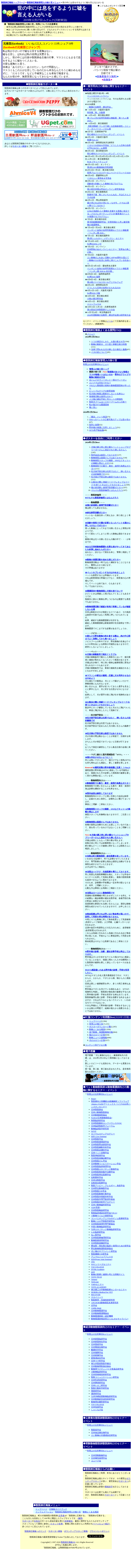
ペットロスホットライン (98, 96)
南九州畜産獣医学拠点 (101, 1363)
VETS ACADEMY (98, 1287)
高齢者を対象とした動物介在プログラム (105, 183)
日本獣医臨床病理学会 (101, 1166)
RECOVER (95, 1294)
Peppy (93, 1099)
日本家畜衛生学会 (99, 1341)
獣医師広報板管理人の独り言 (68, 1512)
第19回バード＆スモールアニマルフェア (105, 282)
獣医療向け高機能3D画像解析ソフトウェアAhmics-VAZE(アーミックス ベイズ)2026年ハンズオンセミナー (110, 1104)
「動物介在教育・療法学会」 (100, 107)
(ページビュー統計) (101, 1524)
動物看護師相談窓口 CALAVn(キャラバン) (109, 1319)
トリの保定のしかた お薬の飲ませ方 (108, 341)
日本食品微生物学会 (100, 1432)
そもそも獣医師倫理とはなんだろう (107, 490)
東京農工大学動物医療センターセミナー (109, 1289)
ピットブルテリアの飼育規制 (102, 391)
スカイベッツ (97, 1297)
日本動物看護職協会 (100, 1313)
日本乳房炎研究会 (99, 1380)
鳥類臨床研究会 (98, 1120)
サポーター (124, 1481)
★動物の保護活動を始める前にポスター (103, 559)
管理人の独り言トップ (99, 369)
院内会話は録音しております (104, 455)
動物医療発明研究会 (100, 1240)
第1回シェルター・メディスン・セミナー (105, 238)
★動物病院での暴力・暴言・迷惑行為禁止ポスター (107, 783)
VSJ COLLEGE (97, 1267)
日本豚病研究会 (98, 1382)
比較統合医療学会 (99, 1183)
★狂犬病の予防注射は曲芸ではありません (104, 733)
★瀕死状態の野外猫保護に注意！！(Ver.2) (111, 767)
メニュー (91, 334)
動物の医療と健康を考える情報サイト (108, 1274)
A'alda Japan (96, 1308)
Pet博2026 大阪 (93, 293)
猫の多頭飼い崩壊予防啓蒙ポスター (107, 487)
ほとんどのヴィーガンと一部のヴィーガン (108, 380)
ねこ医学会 (96, 1235)
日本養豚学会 (97, 1352)
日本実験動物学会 (99, 1455)
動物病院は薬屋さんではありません (107, 458)
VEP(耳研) (95, 1207)
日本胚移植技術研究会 (101, 1374)
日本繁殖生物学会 (99, 1347)
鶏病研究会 (96, 1391)
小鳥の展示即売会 (95, 298)
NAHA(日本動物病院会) (101, 1118)
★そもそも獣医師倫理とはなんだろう (101, 498)
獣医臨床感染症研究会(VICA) (104, 1213)
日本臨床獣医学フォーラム (103, 1126)
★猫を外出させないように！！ (99, 757)
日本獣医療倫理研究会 (101, 1237)
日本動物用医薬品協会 (101, 1366)
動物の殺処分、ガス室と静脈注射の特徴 (109, 344)
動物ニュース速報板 (98, 1037)
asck (93, 1272)
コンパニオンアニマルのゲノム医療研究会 (110, 1218)
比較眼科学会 (97, 1177)
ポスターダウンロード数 (100, 1026)
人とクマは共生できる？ (100, 383)
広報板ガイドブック (58, 1509)
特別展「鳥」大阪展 (96, 112)
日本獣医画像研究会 (100, 1243)
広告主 (37, 1521)
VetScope (95, 1282)
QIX (93, 1262)
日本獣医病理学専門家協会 (103, 1224)
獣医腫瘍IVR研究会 (99, 1254)
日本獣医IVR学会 (98, 1191)
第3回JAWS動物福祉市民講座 (100, 167)
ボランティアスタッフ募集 (76, 1531)
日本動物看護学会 (99, 1310)
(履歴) (80, 1518)
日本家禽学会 (97, 1355)
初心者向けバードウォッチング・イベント (106, 134)
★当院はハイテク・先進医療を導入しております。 (107, 872)
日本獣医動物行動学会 (101, 1194)
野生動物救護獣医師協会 (102, 1248)
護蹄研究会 (96, 1393)
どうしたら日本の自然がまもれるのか (104, 288)
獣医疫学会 (96, 1430)
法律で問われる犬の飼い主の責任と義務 (109, 349)
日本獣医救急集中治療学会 (103, 1172)
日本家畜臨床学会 (99, 1339)
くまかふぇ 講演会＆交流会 (99, 178)
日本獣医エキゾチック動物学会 (105, 1169)
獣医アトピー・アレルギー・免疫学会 (108, 1185)
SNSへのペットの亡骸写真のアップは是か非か (109, 419)
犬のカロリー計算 (97, 1040)
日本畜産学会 (97, 1344)
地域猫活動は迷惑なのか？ (101, 396)
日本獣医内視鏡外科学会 (102, 1196)
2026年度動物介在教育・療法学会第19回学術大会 (109, 315)
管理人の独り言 (96, 1024)
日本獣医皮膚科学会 (100, 1150)
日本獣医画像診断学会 (101, 1158)
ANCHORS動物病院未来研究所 (104, 1303)
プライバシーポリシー (100, 1531)
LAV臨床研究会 (98, 1232)
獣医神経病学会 (98, 1155)
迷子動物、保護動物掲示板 (101, 1032)
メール (110, 321)
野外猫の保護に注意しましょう (103, 427)
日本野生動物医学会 (100, 1188)
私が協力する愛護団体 (99, 404)
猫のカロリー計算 (97, 1035)
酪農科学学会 (97, 1350)
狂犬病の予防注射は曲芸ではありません (109, 477)
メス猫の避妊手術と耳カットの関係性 (106, 399)
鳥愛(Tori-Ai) (92, 140)
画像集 (107, 79)
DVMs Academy (98, 1269)
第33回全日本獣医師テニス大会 (101, 309)
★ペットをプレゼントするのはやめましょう (105, 572)
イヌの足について (99, 352)
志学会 (94, 1305)
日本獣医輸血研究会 (100, 1210)
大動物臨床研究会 (99, 1372)
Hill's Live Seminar (98, 1136)
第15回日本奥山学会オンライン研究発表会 (106, 189)
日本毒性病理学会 (99, 1458)
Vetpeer (94, 1279)
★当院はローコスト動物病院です (100, 893)
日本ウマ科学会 (98, 1361)
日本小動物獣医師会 (100, 1112)
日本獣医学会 (97, 1139)
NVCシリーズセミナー (101, 1264)
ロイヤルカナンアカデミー (103, 1134)
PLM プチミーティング (97, 162)
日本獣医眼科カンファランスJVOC (106, 1123)
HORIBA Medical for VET (102, 1292)
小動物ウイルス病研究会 (102, 1216)
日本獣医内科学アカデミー (103, 1202)
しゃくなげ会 (97, 1410)
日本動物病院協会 (99, 1115)
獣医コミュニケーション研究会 (105, 1377)
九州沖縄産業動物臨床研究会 (104, 1396)
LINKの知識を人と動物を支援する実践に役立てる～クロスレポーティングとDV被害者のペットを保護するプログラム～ (108, 214)
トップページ (95, 1021)
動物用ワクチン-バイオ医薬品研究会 (107, 1369)
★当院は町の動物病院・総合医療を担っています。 (107, 856)
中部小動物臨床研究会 (101, 1226)
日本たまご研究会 (99, 1385)
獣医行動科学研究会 (100, 1388)
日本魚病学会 (97, 1407)
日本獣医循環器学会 (100, 1142)
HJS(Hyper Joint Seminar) (101, 1259)
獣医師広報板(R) (68, 1542)
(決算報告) (68, 1521)
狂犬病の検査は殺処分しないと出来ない (107, 394)
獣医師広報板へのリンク (35, 1531)
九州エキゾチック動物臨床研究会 (106, 1229)
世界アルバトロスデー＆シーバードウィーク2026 (109, 173)
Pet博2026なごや (94, 244)
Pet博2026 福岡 (93, 277)
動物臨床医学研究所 (100, 1129)
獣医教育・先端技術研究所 (103, 1300)
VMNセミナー (97, 1284)
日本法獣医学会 (98, 1180)
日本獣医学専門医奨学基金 (103, 1199)
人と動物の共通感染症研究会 (104, 1435)
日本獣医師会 (97, 1109)
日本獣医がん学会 (99, 1161)
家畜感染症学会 (98, 1358)
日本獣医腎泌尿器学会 (101, 1144)
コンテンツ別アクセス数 (96, 1045)
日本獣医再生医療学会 (101, 1174)
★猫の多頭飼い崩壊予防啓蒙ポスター (102, 505)
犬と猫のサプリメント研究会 (104, 1251)
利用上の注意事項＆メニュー (96, 364)
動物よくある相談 (97, 1029)
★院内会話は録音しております (99, 793)
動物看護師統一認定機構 (102, 1316)
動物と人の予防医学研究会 (103, 1221)
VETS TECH (96, 1277)
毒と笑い (93, 407)
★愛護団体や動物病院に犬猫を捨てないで (104, 591)
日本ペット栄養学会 (100, 1153)
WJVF (93, 1131)
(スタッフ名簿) (56, 1524)
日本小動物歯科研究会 (101, 1205)
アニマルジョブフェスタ (102, 1257)
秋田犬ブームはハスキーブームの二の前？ (108, 402)
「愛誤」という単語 (98, 417)
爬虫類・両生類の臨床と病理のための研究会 (111, 1246)
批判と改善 (94, 425)
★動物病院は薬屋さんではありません (102, 822)
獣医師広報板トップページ (13, 2)
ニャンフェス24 (94, 304)
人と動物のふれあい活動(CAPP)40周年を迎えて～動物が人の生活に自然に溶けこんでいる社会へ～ (109, 260)
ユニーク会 (96, 1461)
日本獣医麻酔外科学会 (101, 1147)
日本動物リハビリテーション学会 (106, 1164)
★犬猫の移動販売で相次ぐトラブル (101, 654)
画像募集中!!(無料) (107, 76)
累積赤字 (109, 1487)
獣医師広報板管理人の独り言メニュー (43, 2)
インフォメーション (44, 1512)
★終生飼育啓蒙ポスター (96, 512)
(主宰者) (61, 1515)
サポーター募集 (19, 146)
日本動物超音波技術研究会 (103, 1399)
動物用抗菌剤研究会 (100, 1402)
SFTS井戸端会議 (96, 430)
